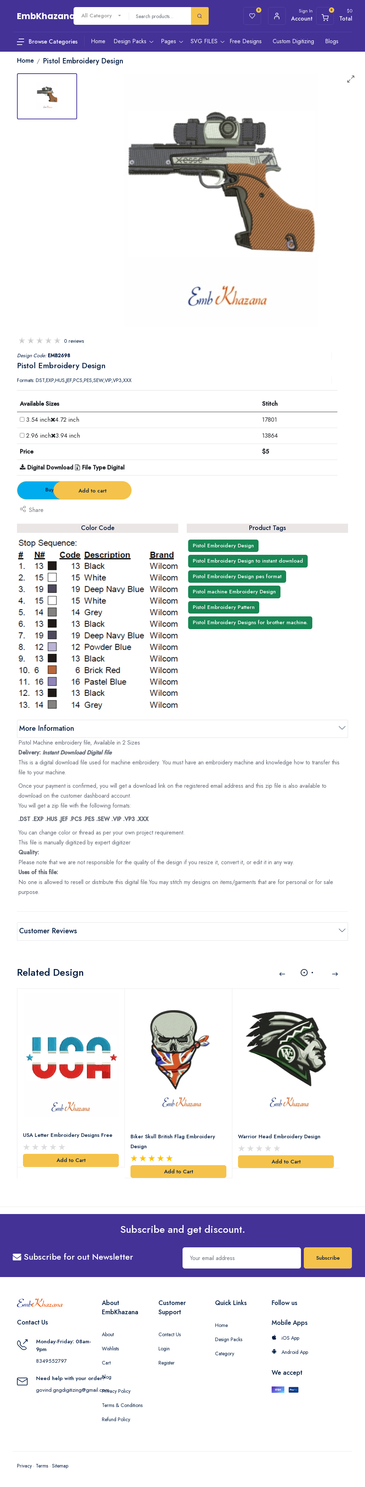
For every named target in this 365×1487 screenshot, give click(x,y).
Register (166, 1362)
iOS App (285, 1337)
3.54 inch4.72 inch (52, 419)
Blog (106, 1376)
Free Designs (246, 41)
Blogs (331, 41)
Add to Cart (71, 1160)
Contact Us (169, 1334)
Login (164, 1348)
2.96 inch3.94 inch (53, 435)
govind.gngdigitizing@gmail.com (72, 1390)
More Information (46, 728)
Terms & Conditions (122, 1405)
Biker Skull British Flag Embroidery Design (173, 1141)
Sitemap (60, 1465)
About (108, 1334)
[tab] (47, 96)
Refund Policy (116, 1419)
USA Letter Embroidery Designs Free (67, 1135)
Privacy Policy (116, 1391)
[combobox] (101, 16)
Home (221, 1325)
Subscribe (328, 1258)
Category (224, 1353)
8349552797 (51, 1361)
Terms (42, 1465)
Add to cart (141, 491)
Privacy (24, 1465)
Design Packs (228, 1339)
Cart (106, 1362)
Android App (290, 1352)
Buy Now (56, 490)
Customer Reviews (48, 931)
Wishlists (110, 1348)
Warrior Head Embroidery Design (279, 1136)
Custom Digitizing (293, 41)
